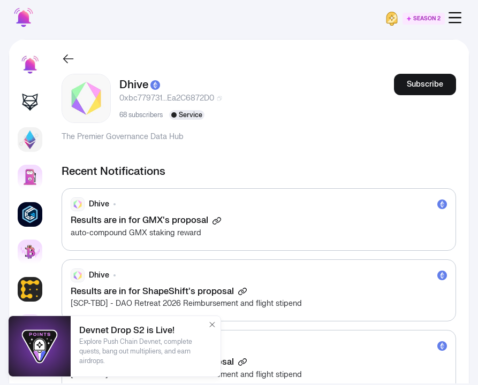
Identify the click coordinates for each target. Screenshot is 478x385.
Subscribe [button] (425, 84)
